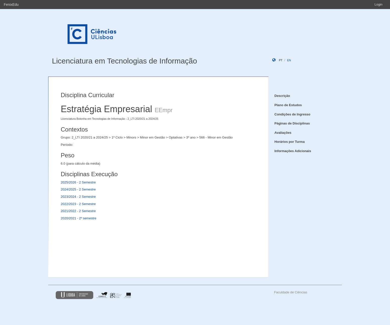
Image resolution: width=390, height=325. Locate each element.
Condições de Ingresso (292, 114)
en (289, 60)
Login (378, 4)
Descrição (282, 96)
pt (280, 60)
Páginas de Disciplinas (292, 123)
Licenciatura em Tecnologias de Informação (124, 61)
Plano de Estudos (288, 105)
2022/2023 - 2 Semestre (78, 204)
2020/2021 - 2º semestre (78, 218)
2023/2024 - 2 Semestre (78, 197)
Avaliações (283, 133)
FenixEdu (11, 5)
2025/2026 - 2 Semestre (78, 182)
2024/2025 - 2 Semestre (78, 189)
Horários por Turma (290, 142)
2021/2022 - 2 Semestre (78, 211)
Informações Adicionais (293, 151)
